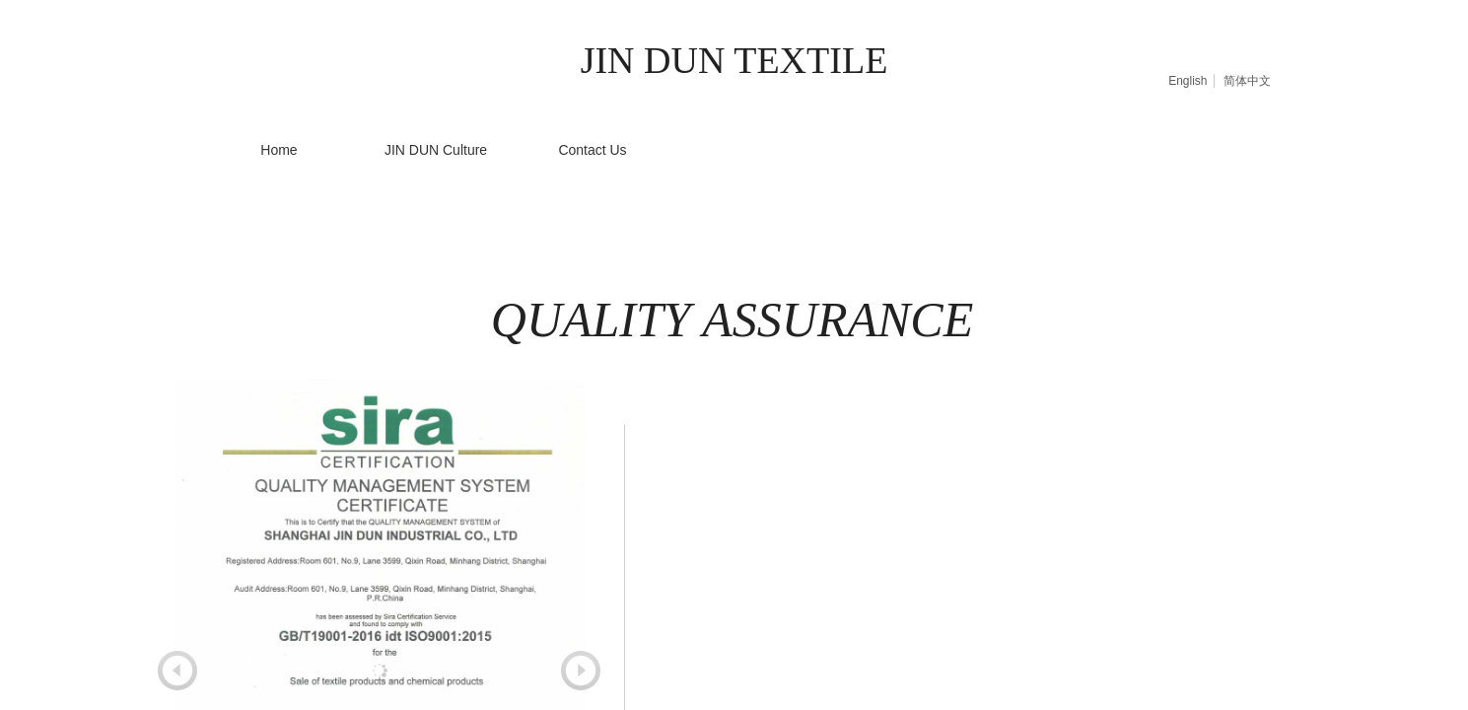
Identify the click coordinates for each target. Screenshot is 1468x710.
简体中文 (1247, 81)
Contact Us (592, 150)
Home (278, 150)
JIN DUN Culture (435, 150)
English (1187, 81)
